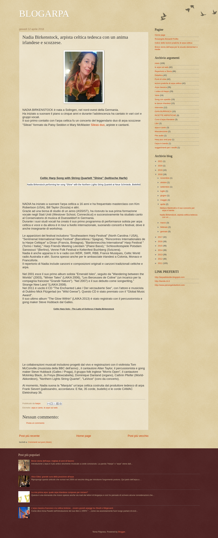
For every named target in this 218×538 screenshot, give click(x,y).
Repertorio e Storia (163, 71)
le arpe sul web (51, 407)
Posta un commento (35, 423)
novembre (165, 178)
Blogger (121, 532)
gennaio (164, 231)
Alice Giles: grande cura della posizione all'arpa (52, 476)
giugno (163, 195)
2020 (160, 165)
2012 (160, 259)
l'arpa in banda (161, 143)
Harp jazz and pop (163, 139)
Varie (157, 95)
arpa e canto (37, 407)
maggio (164, 200)
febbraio (164, 227)
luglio (163, 191)
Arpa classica (161, 87)
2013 (160, 254)
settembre (165, 187)
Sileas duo (98, 124)
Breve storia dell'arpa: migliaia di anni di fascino (52, 461)
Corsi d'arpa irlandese (164, 119)
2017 (160, 237)
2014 (160, 250)
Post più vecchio (138, 435)
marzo (163, 222)
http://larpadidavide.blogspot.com (170, 277)
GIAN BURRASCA (163, 111)
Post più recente (29, 435)
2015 (160, 246)
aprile (163, 204)
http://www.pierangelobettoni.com (170, 285)
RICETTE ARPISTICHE (165, 115)
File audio (159, 135)
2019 (160, 170)
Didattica (159, 75)
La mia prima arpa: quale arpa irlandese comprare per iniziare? (59, 492)
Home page (83, 435)
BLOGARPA (44, 13)
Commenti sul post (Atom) (40, 442)
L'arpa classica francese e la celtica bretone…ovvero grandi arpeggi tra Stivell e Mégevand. (72, 508)
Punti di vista (160, 79)
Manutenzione (161, 131)
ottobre (163, 182)
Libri (157, 123)
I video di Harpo (162, 91)
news (157, 63)
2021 (160, 161)
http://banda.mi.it (162, 281)
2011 (160, 263)
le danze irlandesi (163, 103)
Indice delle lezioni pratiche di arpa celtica (173, 43)
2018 (160, 174)
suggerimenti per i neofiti (166, 147)
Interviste (159, 107)
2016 (160, 241)
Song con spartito (163, 99)
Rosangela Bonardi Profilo (166, 39)
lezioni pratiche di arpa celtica (168, 83)
